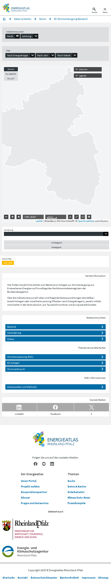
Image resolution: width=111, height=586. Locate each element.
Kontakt (23, 577)
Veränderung (14, 332)
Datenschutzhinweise (44, 577)
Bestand (11, 326)
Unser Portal (28, 481)
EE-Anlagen (13, 362)
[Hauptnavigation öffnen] (105, 11)
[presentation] (12, 36)
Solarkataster (76, 492)
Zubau (10, 339)
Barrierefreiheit (69, 577)
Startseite (9, 577)
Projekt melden (30, 486)
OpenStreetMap (86, 221)
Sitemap (103, 577)
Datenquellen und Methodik (22, 386)
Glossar (25, 497)
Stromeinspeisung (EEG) (20, 356)
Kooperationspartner (34, 492)
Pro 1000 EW (11, 74)
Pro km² (10, 78)
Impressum (88, 577)
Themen (73, 474)
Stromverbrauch (16, 369)
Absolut (10, 69)
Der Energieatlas (32, 474)
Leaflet (39, 221)
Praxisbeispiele (77, 503)
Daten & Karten (77, 486)
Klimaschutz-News (79, 497)
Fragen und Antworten (35, 503)
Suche (71, 481)
